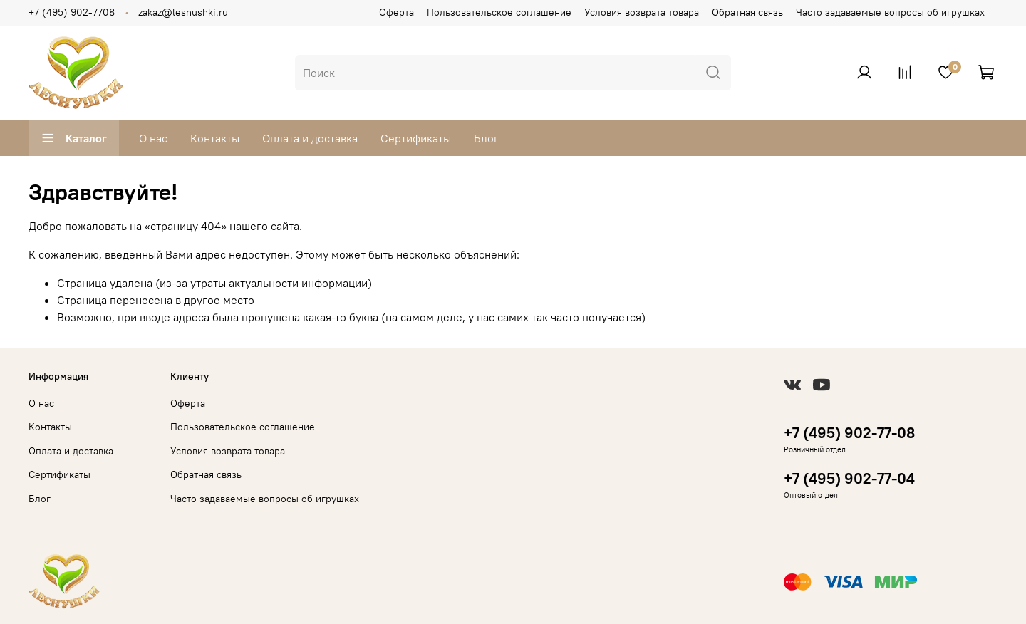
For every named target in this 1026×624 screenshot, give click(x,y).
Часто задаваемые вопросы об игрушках (890, 12)
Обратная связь (747, 12)
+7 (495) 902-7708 (71, 12)
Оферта (396, 12)
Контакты (214, 138)
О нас (153, 138)
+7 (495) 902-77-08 (849, 432)
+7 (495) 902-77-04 (849, 478)
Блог (486, 138)
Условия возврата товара (641, 12)
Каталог (74, 138)
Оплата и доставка (310, 138)
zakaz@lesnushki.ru (183, 12)
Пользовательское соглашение (499, 12)
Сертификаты (415, 138)
